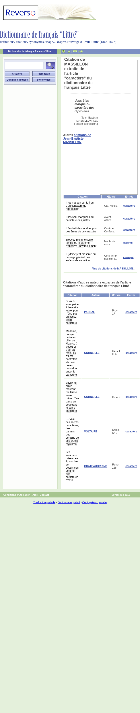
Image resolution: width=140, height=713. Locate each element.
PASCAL (89, 312)
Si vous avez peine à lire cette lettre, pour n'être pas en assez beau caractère (72, 312)
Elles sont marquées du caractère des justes (79, 219)
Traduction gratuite (44, 502)
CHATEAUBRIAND (95, 466)
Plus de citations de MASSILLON (112, 268)
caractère (129, 205)
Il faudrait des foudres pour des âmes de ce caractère (81, 230)
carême (128, 242)
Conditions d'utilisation (16, 494)
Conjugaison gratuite (94, 502)
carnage (128, 257)
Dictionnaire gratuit (69, 502)
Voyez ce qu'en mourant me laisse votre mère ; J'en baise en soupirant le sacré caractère (72, 396)
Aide (35, 494)
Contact (44, 494)
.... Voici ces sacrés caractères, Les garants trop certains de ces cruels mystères (72, 432)
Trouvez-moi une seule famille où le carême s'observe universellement (81, 243)
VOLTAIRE (90, 431)
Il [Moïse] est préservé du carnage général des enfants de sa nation (81, 257)
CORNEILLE (91, 353)
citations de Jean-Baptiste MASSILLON (77, 138)
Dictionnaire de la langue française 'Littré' (30, 51)
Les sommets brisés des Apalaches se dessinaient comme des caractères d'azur (72, 466)
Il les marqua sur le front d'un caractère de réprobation (80, 205)
